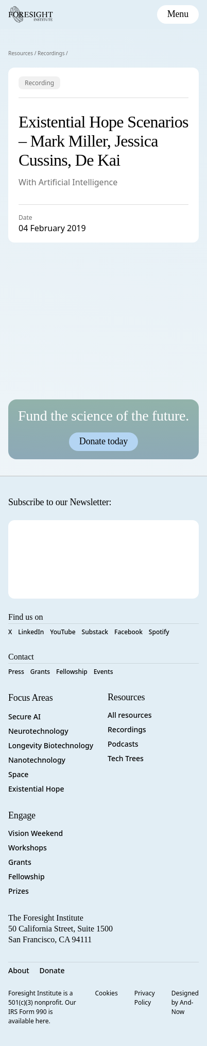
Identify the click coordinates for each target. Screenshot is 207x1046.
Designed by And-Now (185, 1002)
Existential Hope (36, 789)
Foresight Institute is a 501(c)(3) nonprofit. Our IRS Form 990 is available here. (42, 1007)
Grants (40, 671)
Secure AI (24, 716)
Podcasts (123, 744)
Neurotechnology (38, 731)
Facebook (128, 631)
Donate (52, 970)
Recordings (51, 53)
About (18, 970)
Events (103, 671)
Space (18, 774)
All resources (130, 715)
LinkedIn (31, 631)
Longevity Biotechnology (50, 745)
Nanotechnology (36, 760)
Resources (20, 53)
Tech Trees (126, 758)
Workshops (27, 847)
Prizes (18, 891)
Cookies (106, 993)
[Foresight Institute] (30, 14)
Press (16, 671)
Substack (95, 631)
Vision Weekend (35, 833)
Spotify (159, 631)
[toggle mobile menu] (178, 14)
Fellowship (72, 671)
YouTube (62, 631)
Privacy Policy (144, 998)
